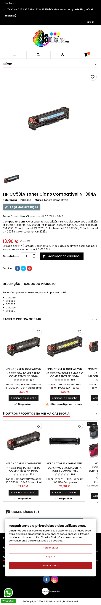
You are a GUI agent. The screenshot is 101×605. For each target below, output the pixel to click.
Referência (10, 200)
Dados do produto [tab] (40, 284)
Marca (39, 200)
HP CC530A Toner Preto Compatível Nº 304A (23, 374)
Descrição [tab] (11, 284)
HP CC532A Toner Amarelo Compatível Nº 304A (64, 374)
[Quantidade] (26, 256)
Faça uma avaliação (21, 207)
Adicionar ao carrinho (61, 256)
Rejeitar (50, 556)
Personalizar (50, 547)
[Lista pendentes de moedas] (92, 22)
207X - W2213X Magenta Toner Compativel (64, 469)
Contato (9, 3)
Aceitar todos (50, 565)
